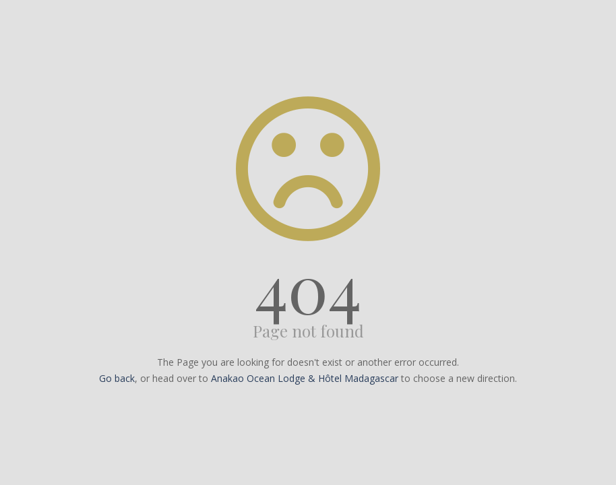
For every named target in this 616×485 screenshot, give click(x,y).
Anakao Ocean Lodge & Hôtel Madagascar (304, 378)
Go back (117, 378)
